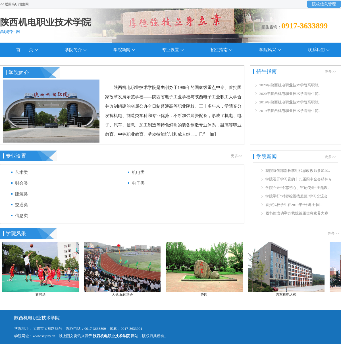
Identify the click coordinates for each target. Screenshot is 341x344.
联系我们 (316, 49)
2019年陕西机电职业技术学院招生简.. (290, 111)
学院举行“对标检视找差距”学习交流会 (296, 197)
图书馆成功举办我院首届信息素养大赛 (296, 214)
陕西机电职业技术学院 (45, 22)
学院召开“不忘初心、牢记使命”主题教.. (297, 188)
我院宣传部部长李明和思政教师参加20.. (297, 171)
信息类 (21, 215)
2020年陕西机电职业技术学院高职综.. (290, 85)
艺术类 (21, 172)
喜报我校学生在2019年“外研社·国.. (293, 205)
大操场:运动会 (124, 295)
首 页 (24, 49)
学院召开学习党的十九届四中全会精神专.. (299, 180)
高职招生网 (10, 32)
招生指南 (219, 49)
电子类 (138, 183)
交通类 (21, 205)
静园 (205, 295)
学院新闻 (121, 49)
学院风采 (267, 49)
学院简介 (73, 49)
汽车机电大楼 (288, 295)
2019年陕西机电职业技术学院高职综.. (290, 102)
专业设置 (170, 49)
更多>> (236, 156)
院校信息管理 (324, 4)
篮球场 (42, 295)
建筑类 (21, 194)
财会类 (21, 183)
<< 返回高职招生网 (14, 4)
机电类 (138, 172)
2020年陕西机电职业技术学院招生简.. (290, 93)
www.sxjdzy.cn (44, 336)
